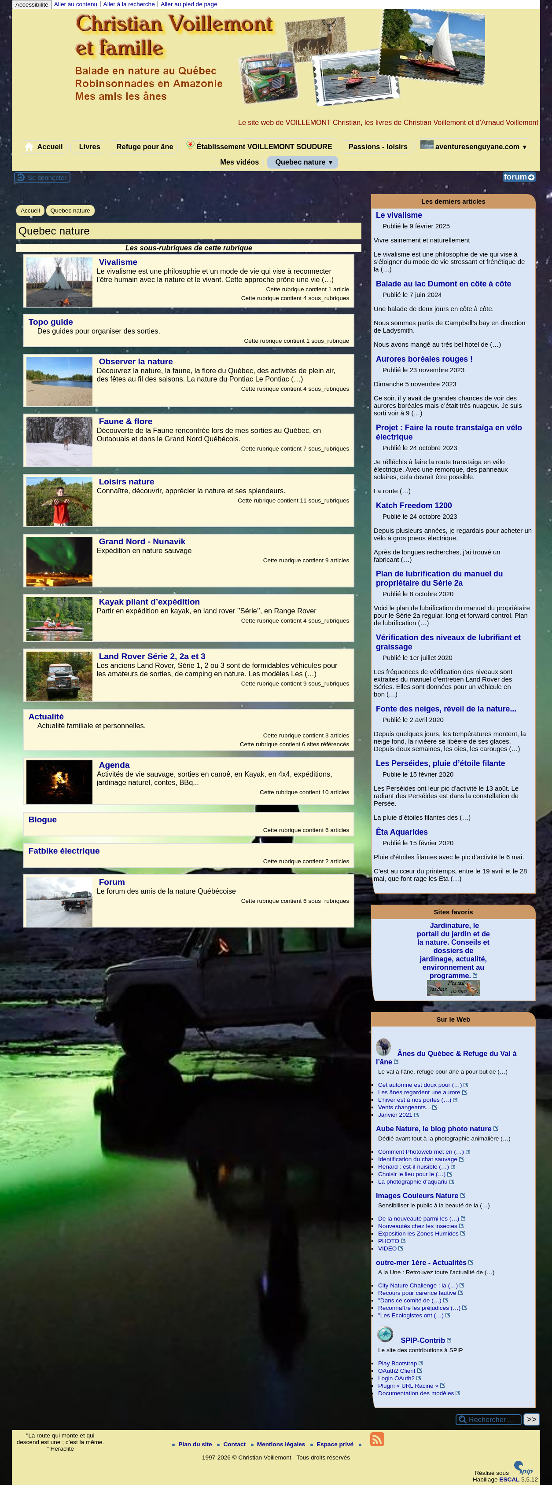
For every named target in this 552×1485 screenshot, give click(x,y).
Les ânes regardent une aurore (419, 1092)
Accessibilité (31, 4)
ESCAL (509, 1479)
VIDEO (387, 1248)
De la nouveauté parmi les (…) (418, 1218)
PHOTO (388, 1241)
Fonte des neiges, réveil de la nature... (446, 708)
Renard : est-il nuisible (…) (413, 1166)
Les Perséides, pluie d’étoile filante (440, 763)
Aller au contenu (75, 4)
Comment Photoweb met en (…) (421, 1151)
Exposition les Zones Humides (418, 1233)
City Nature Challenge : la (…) (418, 1285)
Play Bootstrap (397, 1363)
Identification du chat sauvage (417, 1159)
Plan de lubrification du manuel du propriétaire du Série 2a (439, 578)
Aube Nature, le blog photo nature (434, 1129)
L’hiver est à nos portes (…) (414, 1099)
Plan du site (192, 1444)
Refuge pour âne (143, 147)
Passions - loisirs (376, 147)
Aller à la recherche (129, 4)
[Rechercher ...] (489, 1419)
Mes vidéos (238, 162)
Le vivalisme (399, 215)
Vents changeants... (404, 1107)
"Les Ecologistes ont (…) (411, 1315)
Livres (87, 147)
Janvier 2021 (395, 1114)
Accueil (44, 147)
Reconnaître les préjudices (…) (419, 1308)
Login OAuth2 (396, 1378)
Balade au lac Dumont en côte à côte (443, 283)
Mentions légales (279, 1444)
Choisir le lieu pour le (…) (411, 1174)
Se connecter (47, 177)
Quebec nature (303, 162)
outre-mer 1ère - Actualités (421, 1262)
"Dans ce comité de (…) (410, 1300)
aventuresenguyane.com (474, 145)
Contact (232, 1444)
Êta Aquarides (402, 832)
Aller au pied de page (189, 4)
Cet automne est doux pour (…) (420, 1085)
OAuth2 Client (397, 1371)
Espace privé (332, 1444)
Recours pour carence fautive (417, 1293)
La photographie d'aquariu (413, 1181)
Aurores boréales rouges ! (424, 359)
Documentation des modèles (416, 1393)
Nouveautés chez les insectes (417, 1226)
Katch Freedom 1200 (414, 505)
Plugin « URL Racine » (408, 1385)
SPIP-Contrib (410, 1340)
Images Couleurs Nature (417, 1195)
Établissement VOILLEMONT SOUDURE (259, 145)
